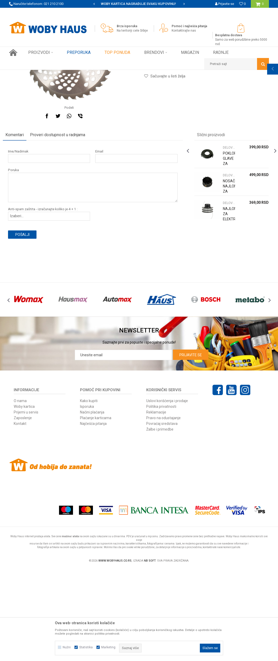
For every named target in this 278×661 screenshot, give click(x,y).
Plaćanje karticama (95, 510)
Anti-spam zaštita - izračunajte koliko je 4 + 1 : (49, 290)
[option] (138, 4)
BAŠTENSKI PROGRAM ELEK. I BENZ (81, 74)
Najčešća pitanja (93, 516)
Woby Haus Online (22, 74)
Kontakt (20, 516)
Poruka (19, 251)
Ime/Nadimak (24, 232)
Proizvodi (45, 74)
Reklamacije (156, 504)
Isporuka (87, 499)
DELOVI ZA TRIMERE (125, 74)
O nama (20, 493)
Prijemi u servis (26, 504)
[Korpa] (260, 6)
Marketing (108, 647)
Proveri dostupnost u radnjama (63, 215)
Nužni (67, 647)
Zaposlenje (23, 510)
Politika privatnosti (161, 499)
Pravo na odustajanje (163, 510)
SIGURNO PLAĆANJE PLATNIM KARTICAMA (138, 4)
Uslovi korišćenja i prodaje (167, 493)
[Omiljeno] (242, 4)
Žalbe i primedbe (159, 521)
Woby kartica (24, 499)
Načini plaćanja (92, 504)
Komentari (21, 215)
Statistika (86, 647)
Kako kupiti (89, 493)
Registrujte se (224, 11)
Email (101, 232)
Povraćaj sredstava (162, 516)
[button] (236, 64)
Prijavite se (190, 447)
